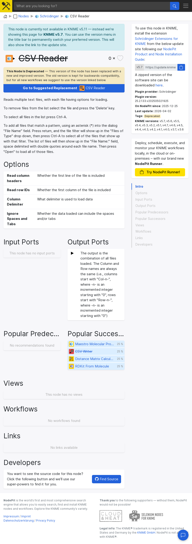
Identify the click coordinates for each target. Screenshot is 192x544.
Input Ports (143, 199)
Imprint (26, 516)
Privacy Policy (45, 520)
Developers (143, 244)
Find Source (106, 479)
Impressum (11, 516)
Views (139, 225)
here (159, 85)
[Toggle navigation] (185, 6)
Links (139, 238)
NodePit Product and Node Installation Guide (158, 54)
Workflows (143, 231)
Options (141, 193)
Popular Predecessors (151, 212)
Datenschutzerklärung (18, 520)
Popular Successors (150, 219)
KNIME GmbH (146, 532)
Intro (139, 186)
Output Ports (145, 206)
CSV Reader (64, 88)
